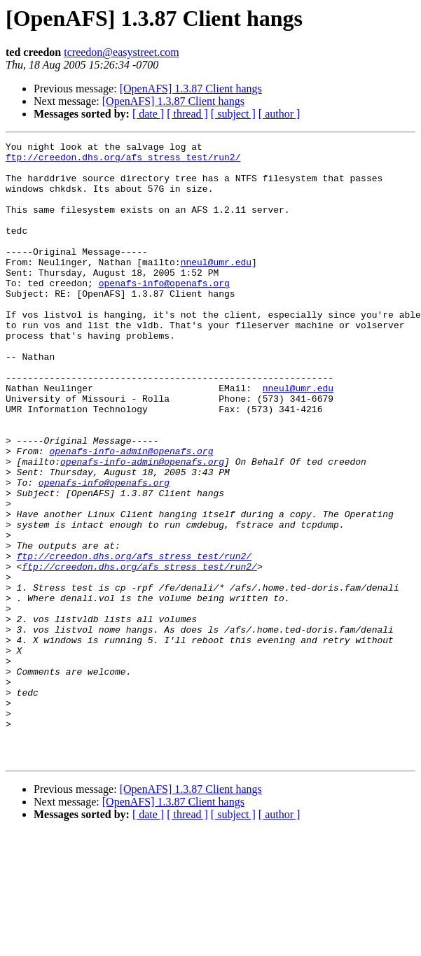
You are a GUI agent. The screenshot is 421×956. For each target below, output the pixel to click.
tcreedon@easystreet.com (121, 52)
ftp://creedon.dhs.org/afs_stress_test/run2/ (123, 161)
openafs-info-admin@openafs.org (131, 513)
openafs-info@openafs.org (164, 312)
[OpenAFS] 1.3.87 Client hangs (191, 88)
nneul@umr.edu (216, 287)
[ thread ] (187, 114)
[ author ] (279, 114)
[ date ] (148, 114)
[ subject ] (233, 114)
